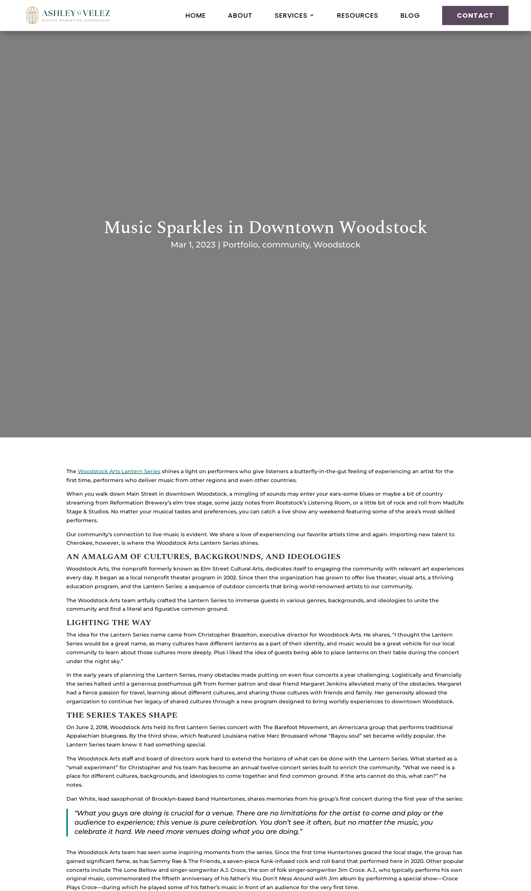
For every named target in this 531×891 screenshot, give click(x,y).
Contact (475, 15)
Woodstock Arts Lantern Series (119, 471)
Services (291, 15)
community (285, 245)
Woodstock (337, 245)
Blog (410, 15)
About (240, 15)
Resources (357, 15)
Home (195, 15)
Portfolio (240, 245)
